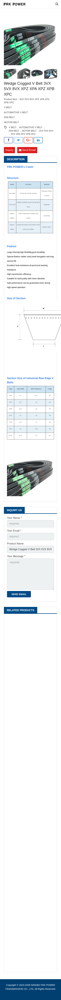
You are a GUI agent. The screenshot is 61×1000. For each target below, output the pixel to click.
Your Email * (14, 530)
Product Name (15, 543)
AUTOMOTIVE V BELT (30, 127)
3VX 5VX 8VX (46, 130)
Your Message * (16, 556)
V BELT (12, 127)
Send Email (27, 150)
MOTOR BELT (29, 130)
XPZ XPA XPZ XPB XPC (23, 134)
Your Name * (14, 518)
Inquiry (9, 150)
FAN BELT (14, 130)
